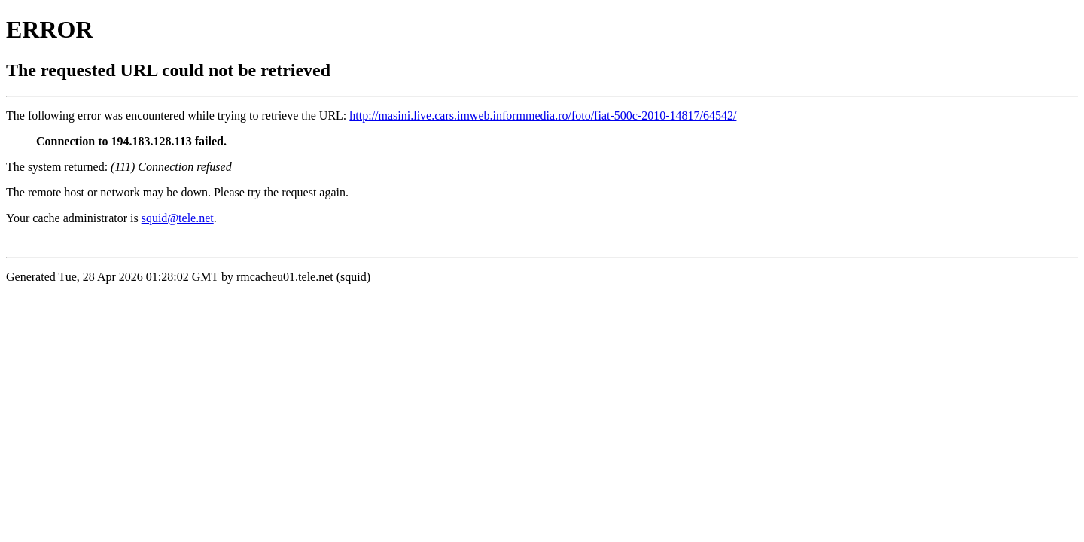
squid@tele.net (178, 218)
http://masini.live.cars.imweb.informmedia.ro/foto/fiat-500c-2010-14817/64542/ (542, 115)
